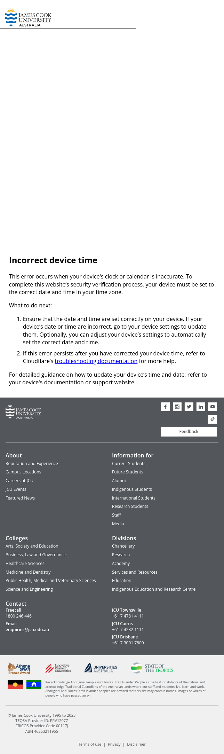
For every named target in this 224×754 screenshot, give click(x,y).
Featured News (20, 498)
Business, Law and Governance (36, 555)
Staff (116, 515)
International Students (133, 498)
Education (121, 580)
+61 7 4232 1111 (128, 630)
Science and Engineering (29, 589)
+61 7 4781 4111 (128, 616)
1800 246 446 (19, 616)
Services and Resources (135, 572)
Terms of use (89, 744)
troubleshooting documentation (96, 361)
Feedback (189, 431)
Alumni (119, 481)
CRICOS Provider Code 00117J (41, 725)
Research (121, 555)
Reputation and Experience (32, 463)
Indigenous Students (132, 489)
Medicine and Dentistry (28, 572)
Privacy (114, 744)
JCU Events (16, 489)
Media (118, 524)
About (14, 455)
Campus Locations (23, 472)
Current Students (128, 463)
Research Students (130, 506)
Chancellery (123, 546)
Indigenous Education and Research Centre (153, 589)
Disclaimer (136, 744)
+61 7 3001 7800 (128, 643)
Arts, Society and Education (32, 546)
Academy (121, 563)
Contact (16, 603)
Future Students (127, 472)
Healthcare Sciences (25, 563)
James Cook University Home (13, 14)
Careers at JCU (19, 481)
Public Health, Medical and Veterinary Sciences (51, 580)
